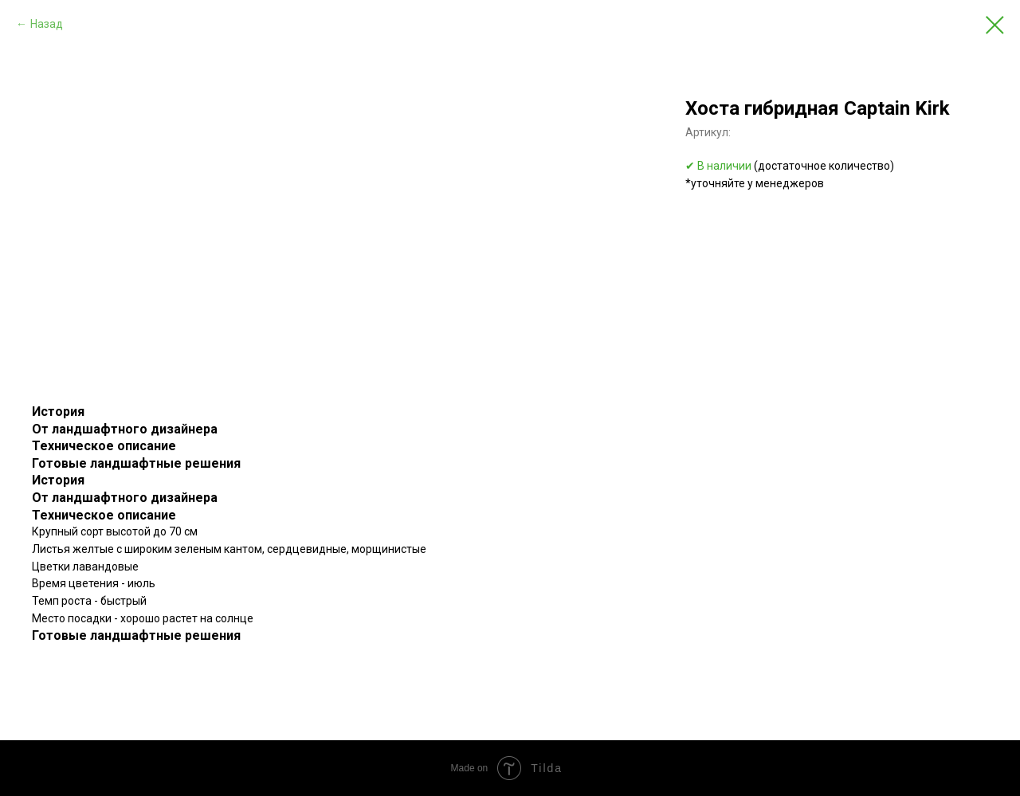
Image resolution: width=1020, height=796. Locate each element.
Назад (46, 24)
